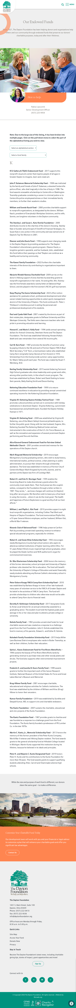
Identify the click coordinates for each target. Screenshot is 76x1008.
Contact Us (12, 852)
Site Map (13, 934)
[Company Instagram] (50, 980)
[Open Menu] (70, 4)
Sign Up (38, 964)
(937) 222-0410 (22, 911)
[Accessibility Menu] (71, 1003)
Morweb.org (38, 997)
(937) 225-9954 (38, 112)
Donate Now (15, 941)
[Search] (62, 4)
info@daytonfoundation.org (21, 916)
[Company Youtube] (42, 980)
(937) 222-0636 (20, 913)
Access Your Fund (17, 938)
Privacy (13, 944)
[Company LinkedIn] (34, 980)
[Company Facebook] (25, 980)
